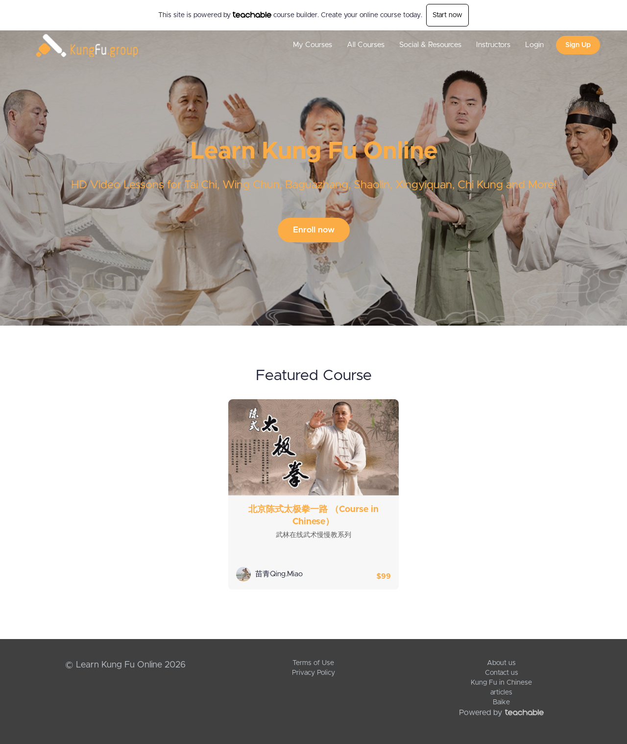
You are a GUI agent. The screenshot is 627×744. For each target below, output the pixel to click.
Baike (501, 702)
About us (501, 663)
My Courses (312, 45)
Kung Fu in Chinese (501, 682)
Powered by (501, 713)
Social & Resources (430, 45)
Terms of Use (313, 663)
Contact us (501, 672)
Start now (447, 15)
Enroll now (314, 230)
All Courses (366, 45)
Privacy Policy (313, 672)
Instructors (493, 45)
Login (534, 45)
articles (501, 692)
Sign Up (578, 45)
